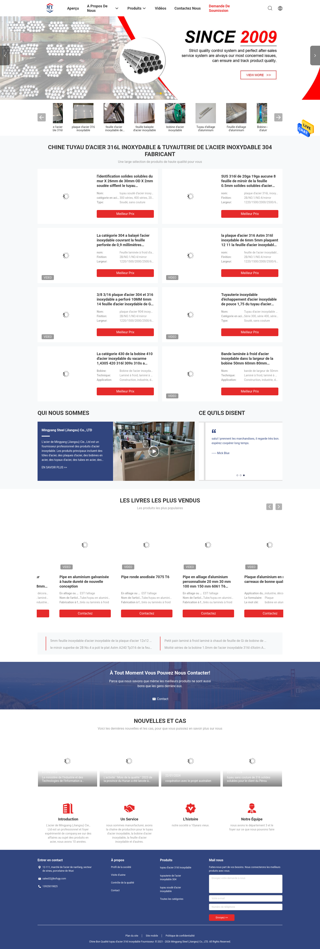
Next (315, 55)
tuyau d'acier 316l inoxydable (68, 128)
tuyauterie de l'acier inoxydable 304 (99, 130)
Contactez (67, 613)
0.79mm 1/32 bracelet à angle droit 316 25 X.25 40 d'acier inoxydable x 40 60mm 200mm (215, 647)
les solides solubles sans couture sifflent (159, 130)
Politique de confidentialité (180, 935)
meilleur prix (125, 214)
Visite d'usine (118, 874)
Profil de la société (121, 867)
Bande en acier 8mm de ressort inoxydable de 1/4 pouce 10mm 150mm (186, 581)
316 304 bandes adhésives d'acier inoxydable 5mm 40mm (92, 640)
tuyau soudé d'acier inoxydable (129, 128)
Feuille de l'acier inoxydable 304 (221, 128)
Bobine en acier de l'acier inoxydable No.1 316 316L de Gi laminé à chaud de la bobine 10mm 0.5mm (101, 647)
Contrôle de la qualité (122, 882)
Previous (5, 55)
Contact (115, 890)
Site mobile (152, 935)
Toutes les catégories (171, 899)
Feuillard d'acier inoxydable (190, 128)
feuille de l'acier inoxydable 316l (252, 128)
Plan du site (132, 935)
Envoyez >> (222, 917)
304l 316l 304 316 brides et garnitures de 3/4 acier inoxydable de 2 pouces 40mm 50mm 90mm (215, 640)
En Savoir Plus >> (54, 467)
